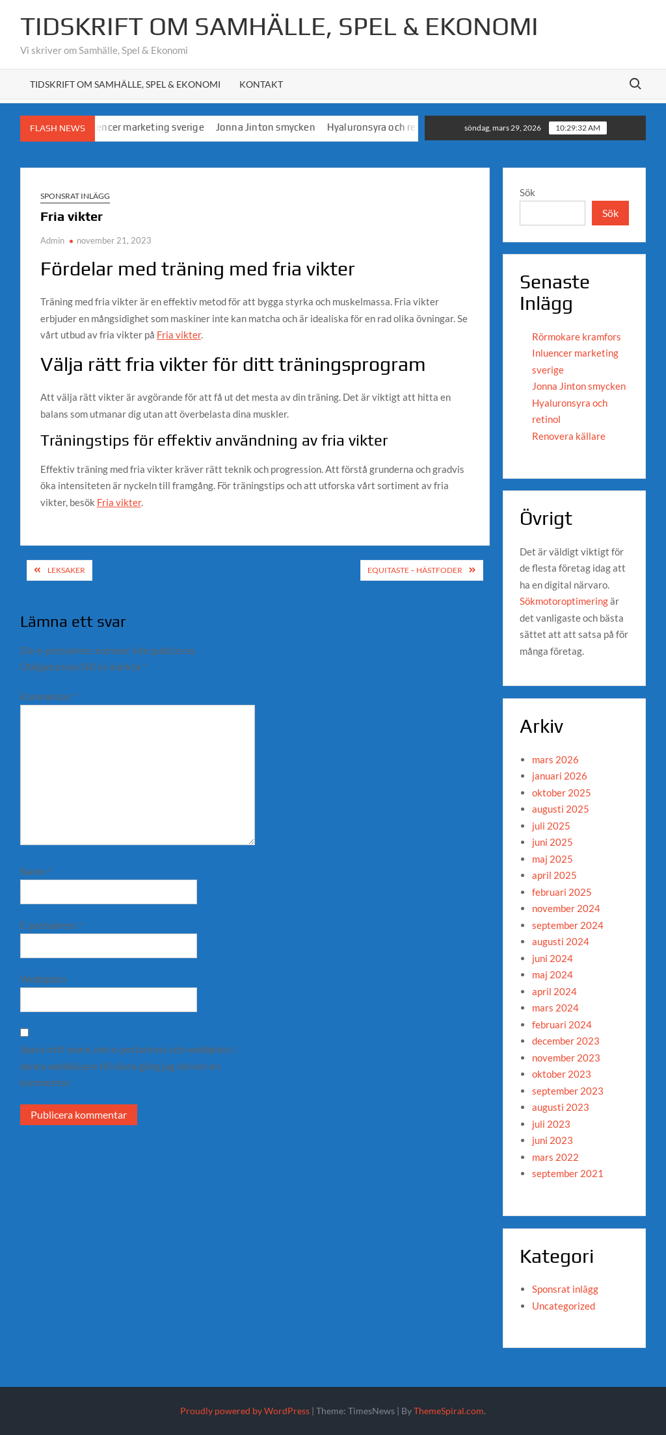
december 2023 (566, 1041)
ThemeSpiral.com (449, 1410)
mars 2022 (555, 1157)
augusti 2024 (560, 941)
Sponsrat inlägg (75, 196)
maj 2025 (552, 859)
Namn (35, 871)
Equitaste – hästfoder (414, 570)
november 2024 (566, 908)
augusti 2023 (560, 1107)
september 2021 (568, 1173)
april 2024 (554, 991)
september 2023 (568, 1091)
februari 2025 (562, 892)
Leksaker (66, 570)
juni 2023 (552, 1140)
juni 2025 (552, 842)
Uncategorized (563, 1306)
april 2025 (554, 875)
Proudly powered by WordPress (245, 1410)
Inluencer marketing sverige (150, 127)
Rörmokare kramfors (576, 336)
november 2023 (566, 1057)
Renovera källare (569, 436)
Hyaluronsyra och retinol (391, 127)
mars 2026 (555, 759)
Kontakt (261, 84)
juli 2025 (551, 826)
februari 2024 (562, 1024)
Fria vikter (179, 334)
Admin (52, 240)
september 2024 (568, 925)
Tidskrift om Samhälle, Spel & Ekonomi (279, 26)
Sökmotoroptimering (564, 601)
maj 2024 (552, 974)
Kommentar (48, 696)
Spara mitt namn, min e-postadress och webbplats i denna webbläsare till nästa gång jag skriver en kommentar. (127, 1065)
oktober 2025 (561, 792)
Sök (527, 192)
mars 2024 (555, 1007)
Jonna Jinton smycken (275, 127)
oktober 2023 (561, 1074)
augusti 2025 (560, 809)
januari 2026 (559, 775)
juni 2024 (552, 958)
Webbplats (43, 979)
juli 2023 (551, 1124)
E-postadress (51, 925)
